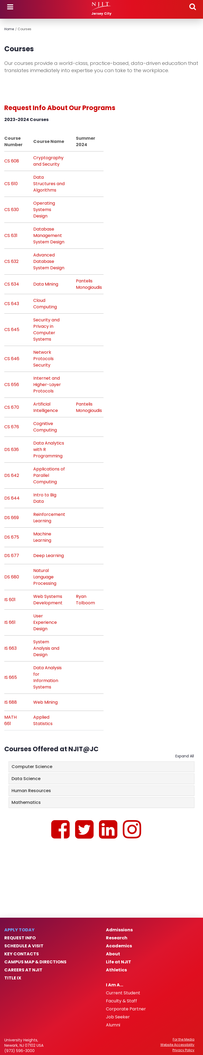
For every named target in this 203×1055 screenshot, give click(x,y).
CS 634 (11, 284)
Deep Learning (48, 555)
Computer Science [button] (32, 767)
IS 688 (10, 702)
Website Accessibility (177, 1045)
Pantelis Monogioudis (89, 284)
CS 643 (11, 304)
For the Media (183, 1039)
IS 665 (10, 677)
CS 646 (11, 359)
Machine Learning (42, 537)
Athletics (116, 970)
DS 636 (11, 449)
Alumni (113, 1025)
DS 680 (11, 577)
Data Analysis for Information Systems (47, 677)
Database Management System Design (48, 235)
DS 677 (11, 555)
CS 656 (11, 384)
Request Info (20, 938)
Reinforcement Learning (49, 517)
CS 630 (11, 210)
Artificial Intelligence (45, 407)
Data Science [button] (26, 779)
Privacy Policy (183, 1050)
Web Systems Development (47, 599)
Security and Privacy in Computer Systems (46, 329)
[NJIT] (101, 6)
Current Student (123, 993)
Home (9, 29)
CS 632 (11, 261)
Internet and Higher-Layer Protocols (47, 384)
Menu (10, 7)
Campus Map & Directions (35, 962)
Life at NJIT (118, 962)
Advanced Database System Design (48, 261)
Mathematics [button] (26, 802)
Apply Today (19, 930)
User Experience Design (45, 622)
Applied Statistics (43, 720)
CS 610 (11, 184)
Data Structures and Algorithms (49, 183)
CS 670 (11, 407)
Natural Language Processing (44, 576)
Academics (119, 946)
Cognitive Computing (45, 427)
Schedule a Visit (23, 946)
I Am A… (114, 985)
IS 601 (10, 600)
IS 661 (10, 622)
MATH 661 (10, 720)
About (113, 954)
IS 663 (10, 648)
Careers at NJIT (23, 970)
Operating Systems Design (44, 209)
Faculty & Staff (121, 1001)
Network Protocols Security (43, 358)
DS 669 (11, 518)
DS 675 (11, 537)
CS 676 (11, 427)
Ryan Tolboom (85, 599)
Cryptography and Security (48, 161)
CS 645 (11, 329)
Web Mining (45, 702)
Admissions (119, 930)
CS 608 (11, 161)
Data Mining (45, 284)
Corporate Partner (126, 1009)
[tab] (101, 767)
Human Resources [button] (31, 791)
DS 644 (12, 498)
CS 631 (10, 235)
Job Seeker (118, 1017)
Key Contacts (21, 954)
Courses (24, 29)
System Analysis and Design (46, 648)
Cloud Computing (45, 303)
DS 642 (11, 475)
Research (116, 938)
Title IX (12, 978)
